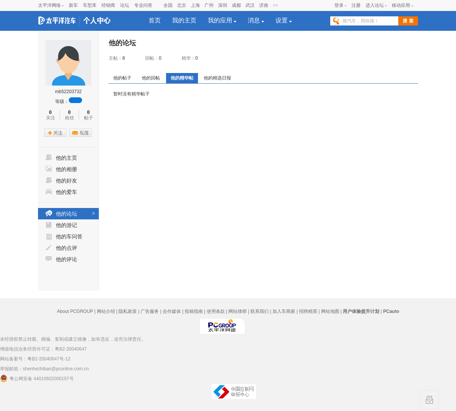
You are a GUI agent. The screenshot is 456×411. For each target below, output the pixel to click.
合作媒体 (172, 311)
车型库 (90, 5)
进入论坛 (375, 5)
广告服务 (150, 311)
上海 (195, 5)
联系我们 (259, 311)
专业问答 (143, 5)
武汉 (250, 5)
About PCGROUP (75, 311)
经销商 (108, 5)
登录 (339, 5)
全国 (168, 5)
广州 (209, 5)
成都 (236, 5)
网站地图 (330, 311)
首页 (155, 20)
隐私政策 (128, 311)
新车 (73, 5)
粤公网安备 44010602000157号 (37, 378)
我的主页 (184, 20)
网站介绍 (106, 311)
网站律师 (237, 311)
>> (275, 5)
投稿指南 (194, 311)
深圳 (222, 5)
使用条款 (216, 311)
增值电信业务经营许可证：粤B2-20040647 (43, 349)
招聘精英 (308, 311)
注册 (356, 5)
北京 (181, 5)
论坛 (124, 5)
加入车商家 (283, 311)
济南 (263, 5)
